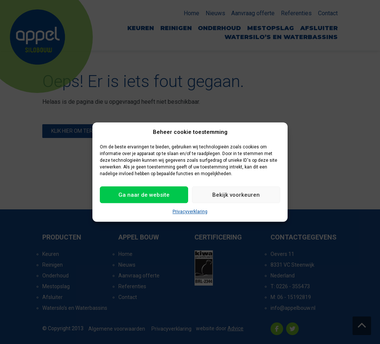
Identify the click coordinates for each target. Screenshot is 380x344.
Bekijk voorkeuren (236, 195)
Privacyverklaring (190, 211)
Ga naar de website (144, 195)
